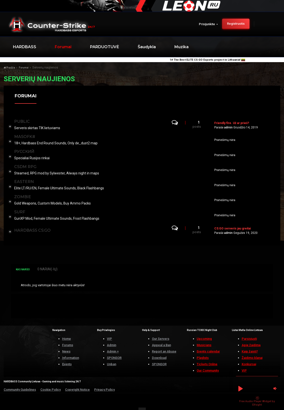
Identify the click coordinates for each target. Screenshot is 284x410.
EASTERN (25, 175)
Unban (111, 353)
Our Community (208, 360)
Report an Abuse (164, 340)
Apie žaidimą (251, 334)
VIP (109, 328)
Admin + (113, 340)
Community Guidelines (20, 379)
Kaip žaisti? (250, 340)
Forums (67, 334)
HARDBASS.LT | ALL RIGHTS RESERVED (41, 401)
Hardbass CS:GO (33, 220)
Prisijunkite (208, 24)
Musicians (204, 334)
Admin (111, 334)
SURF (20, 203)
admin (228, 126)
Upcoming (204, 328)
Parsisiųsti (249, 328)
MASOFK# (25, 134)
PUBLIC (23, 120)
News (66, 340)
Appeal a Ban (161, 334)
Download (159, 347)
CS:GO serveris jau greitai (232, 218)
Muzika (181, 47)
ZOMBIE (23, 189)
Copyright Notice (77, 379)
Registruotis (236, 23)
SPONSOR (114, 347)
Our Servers (160, 328)
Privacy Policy (104, 379)
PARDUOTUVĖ (104, 47)
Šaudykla (147, 47)
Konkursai (249, 353)
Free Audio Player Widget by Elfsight (257, 401)
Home (66, 328)
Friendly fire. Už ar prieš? (231, 122)
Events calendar (208, 340)
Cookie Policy (50, 379)
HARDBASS (24, 47)
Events (67, 353)
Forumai (63, 47)
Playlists (203, 347)
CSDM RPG (26, 161)
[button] (240, 388)
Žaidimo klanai (252, 347)
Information (70, 347)
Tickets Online (207, 353)
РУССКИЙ (25, 148)
